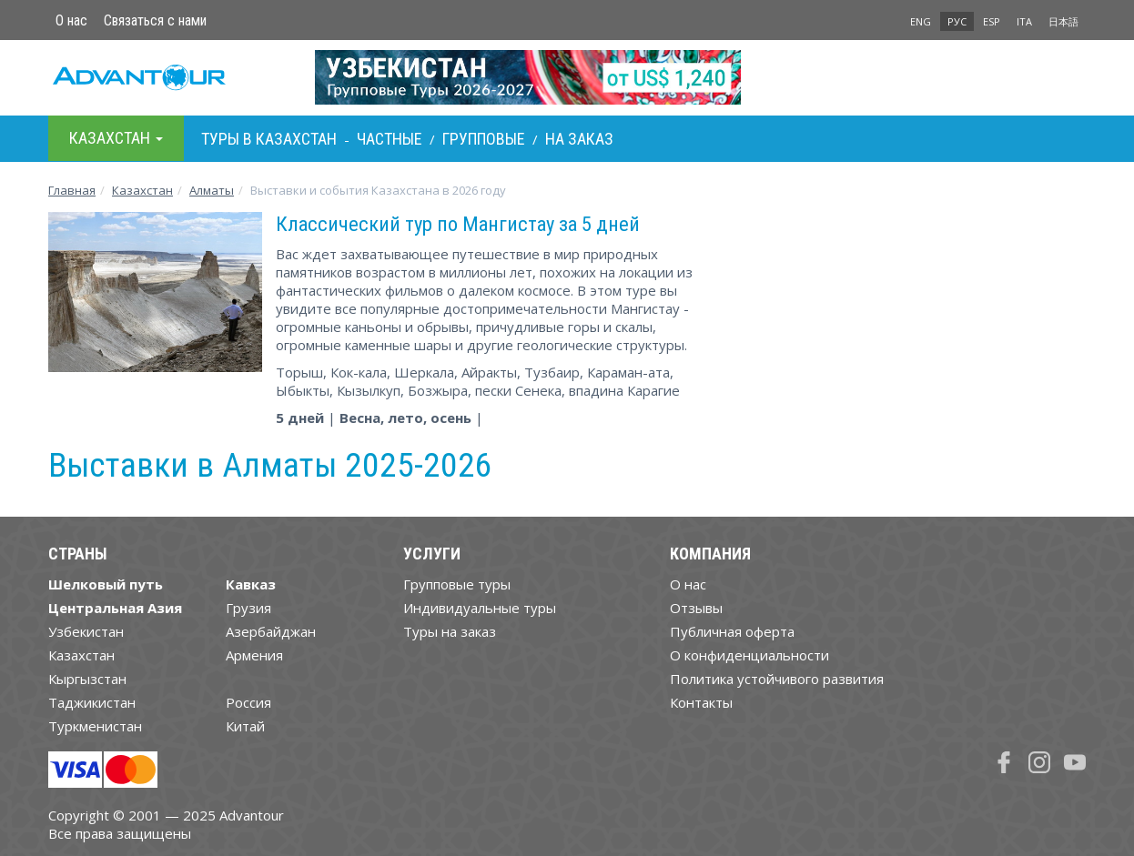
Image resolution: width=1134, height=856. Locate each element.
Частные (389, 138)
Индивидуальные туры (479, 608)
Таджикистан (92, 702)
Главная (72, 190)
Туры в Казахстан (269, 138)
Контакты (701, 702)
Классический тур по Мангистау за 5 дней (458, 224)
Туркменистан (95, 726)
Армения (254, 655)
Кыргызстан (87, 679)
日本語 (1063, 21)
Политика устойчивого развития (777, 679)
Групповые (483, 138)
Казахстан (142, 190)
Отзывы (696, 608)
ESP (991, 21)
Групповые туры (457, 584)
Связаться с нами (155, 20)
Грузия (248, 608)
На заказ (579, 138)
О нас (71, 20)
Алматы (211, 190)
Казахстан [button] (116, 137)
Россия (248, 702)
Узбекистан (86, 631)
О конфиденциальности (749, 655)
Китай (245, 726)
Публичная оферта (732, 631)
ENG (920, 21)
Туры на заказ (449, 631)
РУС (957, 21)
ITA (1024, 21)
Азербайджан (271, 631)
